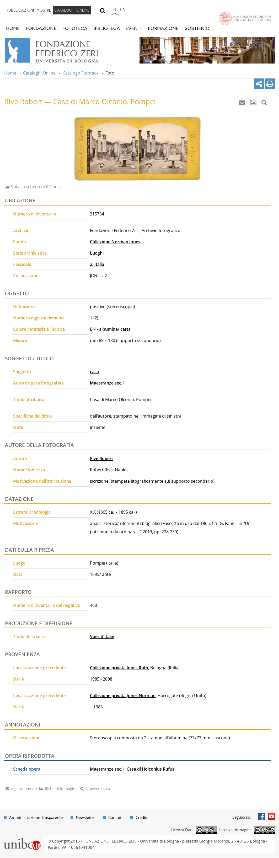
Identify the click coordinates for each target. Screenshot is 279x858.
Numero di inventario (34, 214)
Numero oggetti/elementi (38, 318)
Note (18, 427)
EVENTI (134, 28)
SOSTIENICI (198, 28)
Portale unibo (22, 838)
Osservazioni (26, 738)
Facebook (261, 816)
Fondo (19, 242)
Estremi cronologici (32, 512)
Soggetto (22, 372)
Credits (142, 817)
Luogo (19, 563)
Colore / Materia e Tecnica (39, 329)
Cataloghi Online (39, 73)
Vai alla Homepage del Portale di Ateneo (245, 18)
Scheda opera (26, 769)
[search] (102, 10)
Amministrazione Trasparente (36, 817)
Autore (20, 458)
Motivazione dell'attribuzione (42, 481)
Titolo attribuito (28, 399)
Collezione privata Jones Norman (122, 695)
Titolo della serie (29, 636)
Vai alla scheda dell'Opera (36, 187)
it (115, 9)
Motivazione (25, 523)
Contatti (115, 817)
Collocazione (25, 275)
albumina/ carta (115, 329)
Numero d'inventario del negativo (47, 605)
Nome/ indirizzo (29, 470)
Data (18, 574)
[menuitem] (20, 10)
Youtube (271, 816)
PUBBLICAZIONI (20, 10)
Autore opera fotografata (38, 383)
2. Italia (97, 264)
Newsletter (85, 817)
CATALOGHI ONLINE (71, 10)
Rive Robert (101, 458)
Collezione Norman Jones (115, 242)
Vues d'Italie (102, 636)
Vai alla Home (58, 50)
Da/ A (18, 679)
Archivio (21, 230)
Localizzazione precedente (39, 668)
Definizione (24, 306)
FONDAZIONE (41, 28)
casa (94, 372)
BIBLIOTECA (106, 28)
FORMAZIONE (163, 28)
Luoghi (97, 253)
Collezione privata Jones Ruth (119, 668)
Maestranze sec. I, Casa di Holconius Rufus (132, 769)
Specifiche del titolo (32, 416)
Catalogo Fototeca (81, 73)
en (123, 9)
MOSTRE (44, 10)
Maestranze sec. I (107, 383)
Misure (20, 340)
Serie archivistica (30, 253)
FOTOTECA (74, 28)
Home (10, 73)
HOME (13, 28)
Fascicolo (22, 264)
